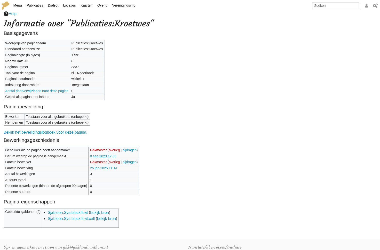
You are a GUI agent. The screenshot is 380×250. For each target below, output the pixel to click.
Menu (17, 5)
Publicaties (35, 5)
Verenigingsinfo (123, 5)
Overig (102, 5)
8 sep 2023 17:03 (103, 156)
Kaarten (87, 5)
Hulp (10, 13)
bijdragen (130, 150)
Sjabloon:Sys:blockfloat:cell (71, 219)
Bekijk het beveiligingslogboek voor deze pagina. (45, 132)
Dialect (53, 5)
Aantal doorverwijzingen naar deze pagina (37, 91)
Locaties (69, 5)
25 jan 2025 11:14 (103, 168)
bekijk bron (99, 212)
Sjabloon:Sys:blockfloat (68, 212)
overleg (114, 150)
